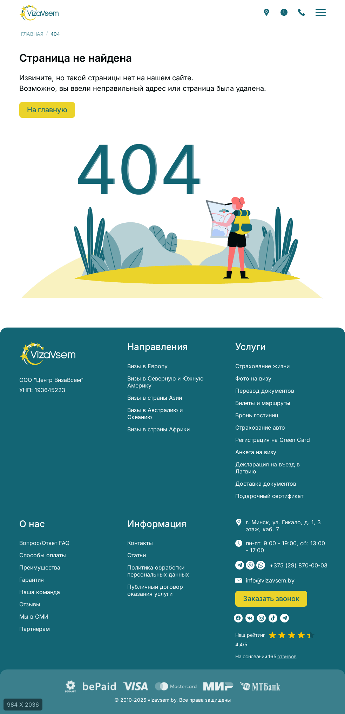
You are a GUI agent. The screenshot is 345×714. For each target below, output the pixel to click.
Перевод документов (264, 390)
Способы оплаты (42, 555)
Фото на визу (253, 378)
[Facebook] (238, 618)
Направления (157, 347)
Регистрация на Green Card (272, 439)
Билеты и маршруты (262, 402)
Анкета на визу (255, 452)
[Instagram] (261, 618)
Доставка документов (265, 483)
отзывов (286, 656)
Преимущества (39, 567)
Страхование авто (260, 427)
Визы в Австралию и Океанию (155, 413)
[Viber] (250, 565)
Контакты (140, 542)
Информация (157, 524)
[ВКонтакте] (249, 618)
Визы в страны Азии (154, 397)
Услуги (250, 347)
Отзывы (29, 604)
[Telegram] (239, 565)
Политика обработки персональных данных (158, 571)
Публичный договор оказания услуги (155, 590)
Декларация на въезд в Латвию (267, 468)
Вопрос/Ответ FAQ (44, 542)
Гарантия (31, 579)
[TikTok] (273, 618)
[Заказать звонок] (301, 12)
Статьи (136, 555)
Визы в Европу (147, 366)
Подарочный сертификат (269, 495)
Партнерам (34, 628)
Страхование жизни (262, 366)
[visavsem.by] (39, 12)
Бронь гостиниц (256, 415)
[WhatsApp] (260, 565)
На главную (47, 110)
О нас (32, 524)
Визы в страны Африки (158, 429)
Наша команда (39, 591)
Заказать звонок (271, 598)
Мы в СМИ (33, 616)
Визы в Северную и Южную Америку (165, 382)
